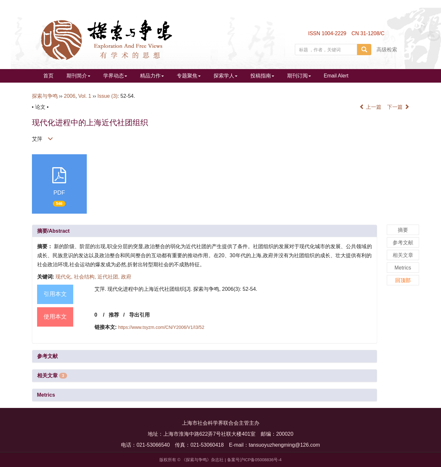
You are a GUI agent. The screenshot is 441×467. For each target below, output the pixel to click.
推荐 (114, 315)
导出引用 (139, 315)
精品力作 (152, 75)
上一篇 (370, 107)
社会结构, (85, 276)
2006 (69, 96)
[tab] (204, 231)
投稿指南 (262, 75)
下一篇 (398, 107)
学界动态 (115, 75)
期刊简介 (78, 75)
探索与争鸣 (45, 96)
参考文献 (47, 356)
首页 (48, 75)
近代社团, (109, 276)
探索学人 (225, 75)
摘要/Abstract (53, 231)
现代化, (64, 276)
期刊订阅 (299, 75)
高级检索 (386, 49)
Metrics (46, 395)
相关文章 (52, 375)
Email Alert (336, 75)
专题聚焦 (189, 75)
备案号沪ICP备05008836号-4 (254, 459)
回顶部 (403, 280)
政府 (126, 276)
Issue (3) (107, 96)
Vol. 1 (84, 96)
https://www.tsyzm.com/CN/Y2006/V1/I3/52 (161, 327)
